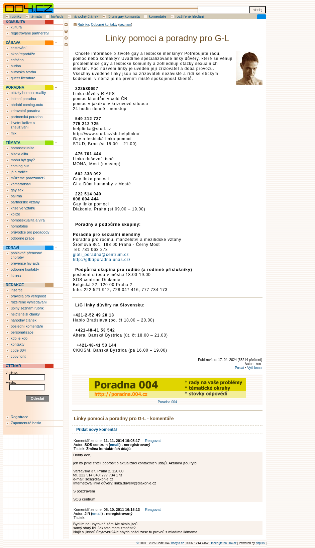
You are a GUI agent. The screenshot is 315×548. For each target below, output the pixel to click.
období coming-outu (27, 105)
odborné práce (22, 238)
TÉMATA (13, 143)
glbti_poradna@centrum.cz (101, 254)
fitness (16, 275)
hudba (16, 66)
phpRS (260, 543)
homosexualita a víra (28, 220)
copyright (18, 356)
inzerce (16, 290)
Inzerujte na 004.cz (223, 543)
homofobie (19, 226)
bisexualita (19, 154)
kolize (15, 214)
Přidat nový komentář (96, 429)
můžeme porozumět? (28, 178)
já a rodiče (19, 172)
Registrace (19, 417)
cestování (18, 48)
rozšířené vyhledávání (29, 302)
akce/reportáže (23, 54)
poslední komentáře (27, 326)
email (114, 445)
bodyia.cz (177, 543)
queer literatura (23, 78)
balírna (16, 196)
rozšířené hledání (190, 16)
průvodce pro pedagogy (30, 232)
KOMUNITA (15, 22)
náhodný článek (85, 16)
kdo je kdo (19, 338)
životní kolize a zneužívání (23, 125)
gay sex (17, 190)
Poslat (239, 368)
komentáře (157, 16)
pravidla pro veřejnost (28, 296)
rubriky (15, 16)
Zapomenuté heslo (26, 423)
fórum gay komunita (123, 16)
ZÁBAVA (13, 42)
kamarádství (21, 184)
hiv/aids (57, 16)
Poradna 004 (167, 400)
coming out (20, 166)
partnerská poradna (26, 117)
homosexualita (22, 148)
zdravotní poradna (25, 111)
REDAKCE (15, 285)
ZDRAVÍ (12, 248)
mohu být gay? (23, 160)
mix (13, 133)
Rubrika (83, 24)
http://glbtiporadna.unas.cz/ (101, 259)
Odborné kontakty (104, 24)
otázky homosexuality (28, 93)
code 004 (18, 350)
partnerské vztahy (25, 202)
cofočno (17, 60)
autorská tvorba (23, 72)
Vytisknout (254, 368)
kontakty (17, 344)
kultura (16, 27)
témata (36, 16)
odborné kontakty (25, 269)
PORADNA (15, 87)
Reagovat (153, 441)
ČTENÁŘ (13, 366)
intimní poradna (23, 99)
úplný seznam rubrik (27, 308)
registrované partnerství (30, 33)
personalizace (22, 332)
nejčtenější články (25, 314)
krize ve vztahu (23, 208)
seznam (125, 24)
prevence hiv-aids (25, 263)
